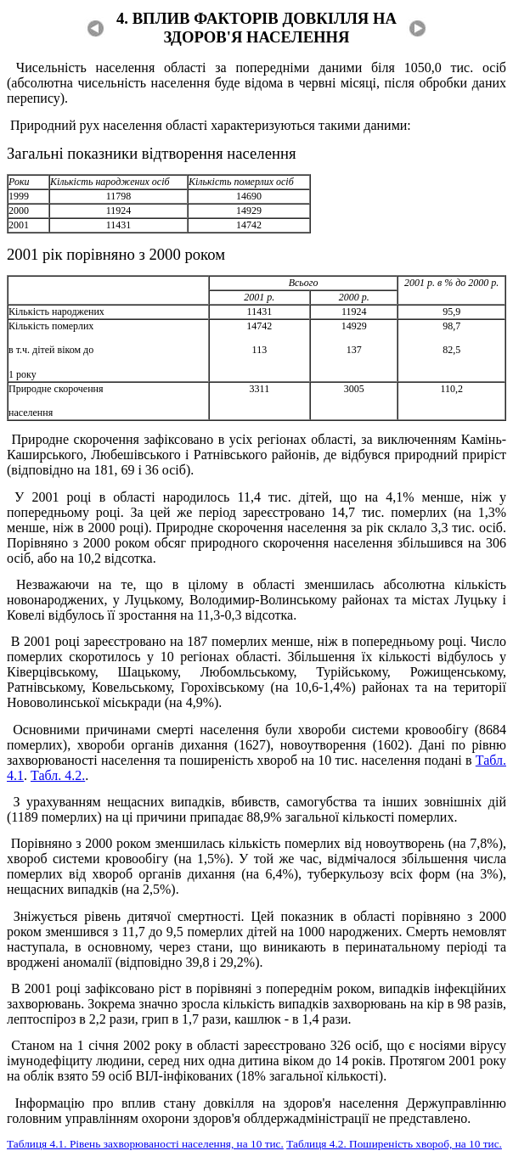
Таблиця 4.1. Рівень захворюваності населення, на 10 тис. (145, 1143)
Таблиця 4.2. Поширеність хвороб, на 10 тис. (394, 1143)
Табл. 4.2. (58, 775)
